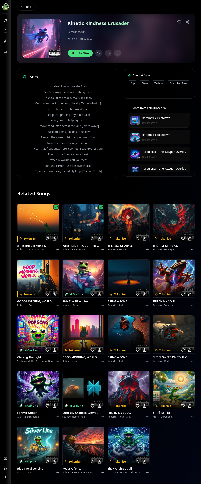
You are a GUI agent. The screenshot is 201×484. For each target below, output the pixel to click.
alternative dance (45, 361)
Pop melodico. (36, 249)
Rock (75, 305)
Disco (145, 83)
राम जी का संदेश (161, 413)
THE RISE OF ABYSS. (120, 246)
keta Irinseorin (149, 123)
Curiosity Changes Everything (81, 413)
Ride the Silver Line (75, 301)
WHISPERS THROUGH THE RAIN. (81, 246)
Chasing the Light (29, 357)
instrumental (32, 416)
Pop (132, 83)
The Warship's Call (120, 468)
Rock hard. (170, 305)
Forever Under (27, 413)
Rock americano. (83, 472)
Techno (158, 83)
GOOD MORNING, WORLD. (34, 301)
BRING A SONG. (118, 301)
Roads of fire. (71, 468)
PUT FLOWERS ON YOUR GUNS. (171, 357)
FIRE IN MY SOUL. (164, 301)
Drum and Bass (178, 83)
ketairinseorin (77, 32)
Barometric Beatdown (156, 118)
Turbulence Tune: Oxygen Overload (164, 152)
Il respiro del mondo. (31, 246)
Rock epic (124, 249)
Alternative (80, 249)
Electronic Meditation (142, 472)
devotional (167, 416)
